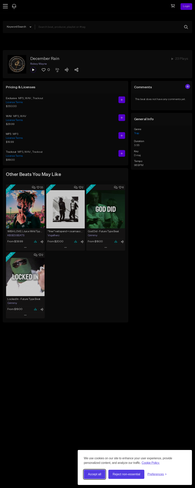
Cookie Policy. (151, 462)
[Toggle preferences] (157, 474)
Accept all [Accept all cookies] (94, 474)
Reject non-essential (126, 474)
